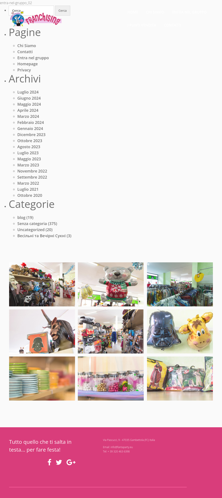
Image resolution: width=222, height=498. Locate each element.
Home (77, 10)
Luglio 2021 (28, 190)
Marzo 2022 (28, 184)
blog (21, 219)
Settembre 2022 (32, 178)
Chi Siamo (26, 46)
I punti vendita (173, 10)
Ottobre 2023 (29, 142)
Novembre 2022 (32, 172)
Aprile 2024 (27, 111)
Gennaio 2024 (30, 129)
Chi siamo (99, 10)
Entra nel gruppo (134, 10)
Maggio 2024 (29, 105)
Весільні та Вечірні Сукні (41, 237)
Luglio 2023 (28, 154)
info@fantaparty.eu (104, 450)
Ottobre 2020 (29, 196)
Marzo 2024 (28, 117)
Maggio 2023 (29, 160)
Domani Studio (59, 485)
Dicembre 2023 (31, 135)
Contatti (204, 10)
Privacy (24, 70)
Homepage (27, 64)
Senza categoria (32, 225)
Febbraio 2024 (30, 123)
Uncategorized (31, 231)
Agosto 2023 (28, 148)
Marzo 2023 (28, 166)
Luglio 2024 (28, 93)
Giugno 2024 (29, 99)
